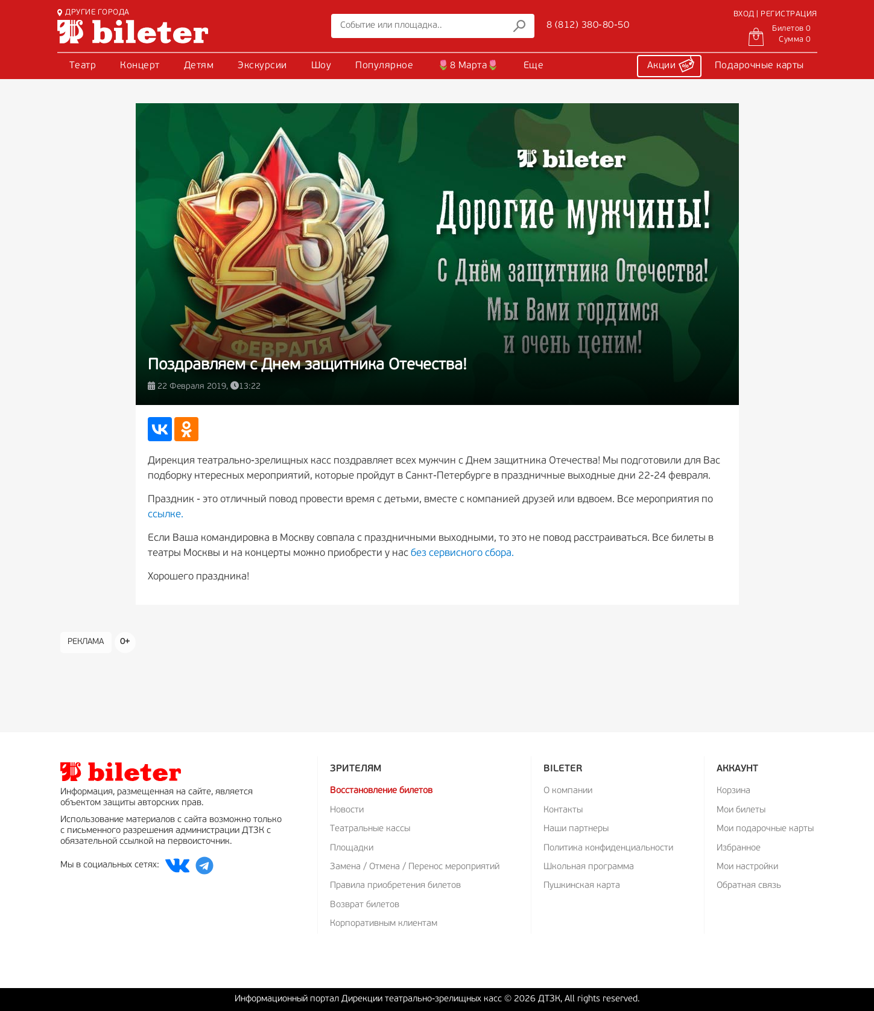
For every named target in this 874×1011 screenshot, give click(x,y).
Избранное (739, 848)
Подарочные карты (759, 66)
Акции (670, 64)
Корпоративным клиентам (383, 923)
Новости (347, 810)
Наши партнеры (576, 829)
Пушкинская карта (581, 885)
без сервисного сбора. (462, 553)
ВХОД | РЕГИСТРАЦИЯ (775, 14)
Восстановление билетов (381, 791)
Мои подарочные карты (765, 829)
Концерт (140, 66)
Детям (199, 66)
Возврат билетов (364, 905)
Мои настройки (747, 867)
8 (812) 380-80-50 (588, 25)
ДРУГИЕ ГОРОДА (93, 12)
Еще (534, 66)
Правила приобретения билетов (395, 885)
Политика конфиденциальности (608, 848)
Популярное (384, 66)
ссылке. (165, 514)
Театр (83, 66)
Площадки (351, 848)
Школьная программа (588, 867)
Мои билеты (741, 810)
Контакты (563, 810)
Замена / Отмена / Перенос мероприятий (414, 867)
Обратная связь (749, 885)
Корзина (733, 791)
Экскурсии (262, 66)
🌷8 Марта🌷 (468, 66)
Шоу (321, 66)
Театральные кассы (370, 829)
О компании (567, 791)
